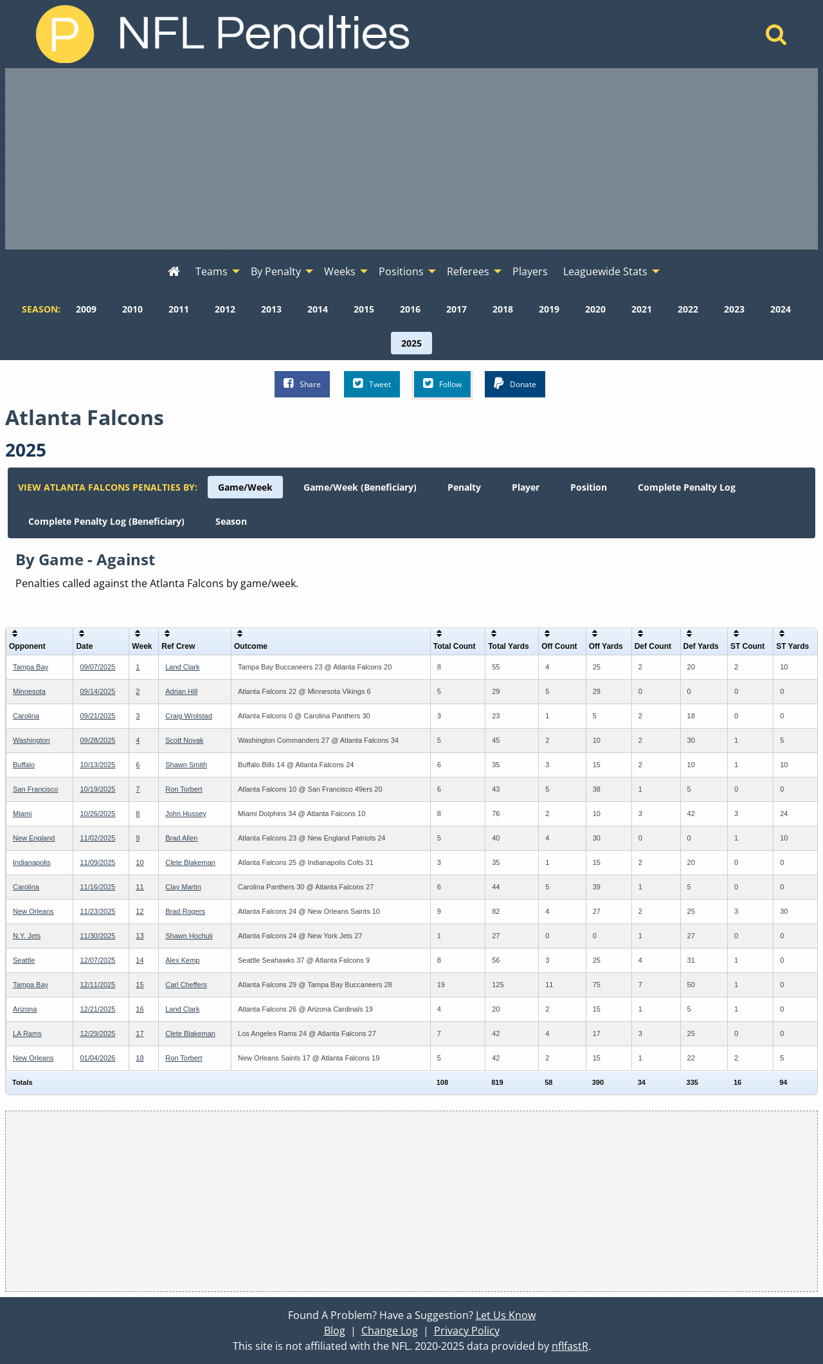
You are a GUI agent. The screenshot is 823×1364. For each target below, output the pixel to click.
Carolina (26, 716)
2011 (178, 309)
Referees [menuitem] (468, 271)
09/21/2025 (97, 716)
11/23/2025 (97, 911)
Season (231, 521)
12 (139, 911)
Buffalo (24, 764)
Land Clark (182, 667)
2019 (549, 309)
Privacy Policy (467, 1330)
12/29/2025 (97, 1033)
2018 (503, 309)
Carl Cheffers (186, 984)
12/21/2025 (97, 1009)
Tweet (372, 383)
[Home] (776, 38)
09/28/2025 (97, 740)
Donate (515, 383)
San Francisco (35, 789)
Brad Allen (181, 838)
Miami (22, 813)
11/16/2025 (97, 887)
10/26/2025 (97, 813)
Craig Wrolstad (188, 716)
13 (139, 936)
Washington (31, 740)
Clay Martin (183, 887)
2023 (734, 309)
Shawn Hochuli (188, 936)
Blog (334, 1330)
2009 (86, 309)
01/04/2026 (97, 1058)
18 (139, 1058)
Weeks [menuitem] (340, 271)
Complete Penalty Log (687, 487)
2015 (364, 309)
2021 (641, 309)
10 (139, 862)
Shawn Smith (186, 764)
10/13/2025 (97, 764)
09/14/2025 (97, 691)
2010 (132, 309)
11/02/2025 (97, 838)
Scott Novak (184, 740)
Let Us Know (506, 1315)
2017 (456, 309)
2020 (595, 309)
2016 (410, 309)
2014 (317, 309)
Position (588, 487)
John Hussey (185, 813)
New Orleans (33, 911)
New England (34, 838)
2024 (780, 309)
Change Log (389, 1330)
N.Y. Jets (27, 936)
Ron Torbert (183, 789)
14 (139, 960)
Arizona (25, 1009)
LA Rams (27, 1033)
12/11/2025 (97, 984)
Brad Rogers (185, 911)
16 (139, 1009)
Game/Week (245, 487)
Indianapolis (32, 862)
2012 (225, 309)
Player (525, 487)
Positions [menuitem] (401, 271)
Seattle (24, 960)
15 (139, 984)
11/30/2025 (97, 936)
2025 (411, 343)
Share (302, 383)
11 (139, 887)
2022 (688, 309)
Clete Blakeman (190, 862)
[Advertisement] (411, 159)
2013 (271, 309)
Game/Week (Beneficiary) (360, 487)
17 (139, 1033)
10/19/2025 (97, 789)
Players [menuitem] (530, 271)
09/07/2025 (97, 667)
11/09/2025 (97, 862)
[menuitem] (174, 272)
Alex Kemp (182, 960)
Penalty (464, 487)
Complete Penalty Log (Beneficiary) (106, 521)
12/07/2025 (97, 960)
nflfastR (570, 1346)
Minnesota (29, 691)
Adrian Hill (181, 691)
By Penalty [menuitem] (276, 271)
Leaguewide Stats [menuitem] (605, 271)
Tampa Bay (30, 667)
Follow (442, 383)
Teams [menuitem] (211, 271)
